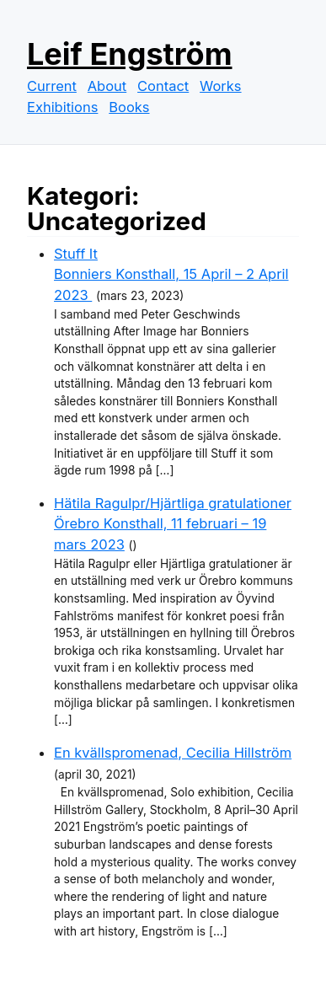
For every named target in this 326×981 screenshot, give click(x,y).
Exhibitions (62, 107)
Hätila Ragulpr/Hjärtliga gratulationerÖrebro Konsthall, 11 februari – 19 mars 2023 (172, 524)
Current (52, 86)
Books (129, 107)
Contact (163, 86)
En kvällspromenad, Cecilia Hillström (172, 752)
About (107, 86)
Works (220, 86)
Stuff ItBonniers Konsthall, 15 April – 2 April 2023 (171, 274)
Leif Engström (129, 53)
